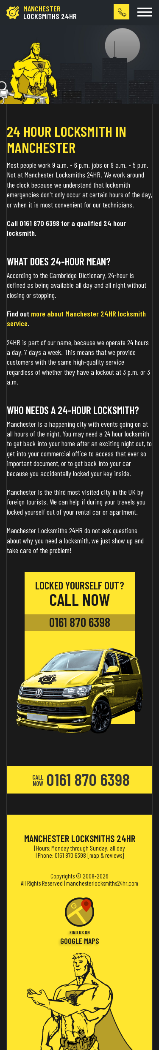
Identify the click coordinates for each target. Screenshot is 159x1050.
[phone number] (121, 11)
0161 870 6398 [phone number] (79, 622)
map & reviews (105, 855)
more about (47, 313)
